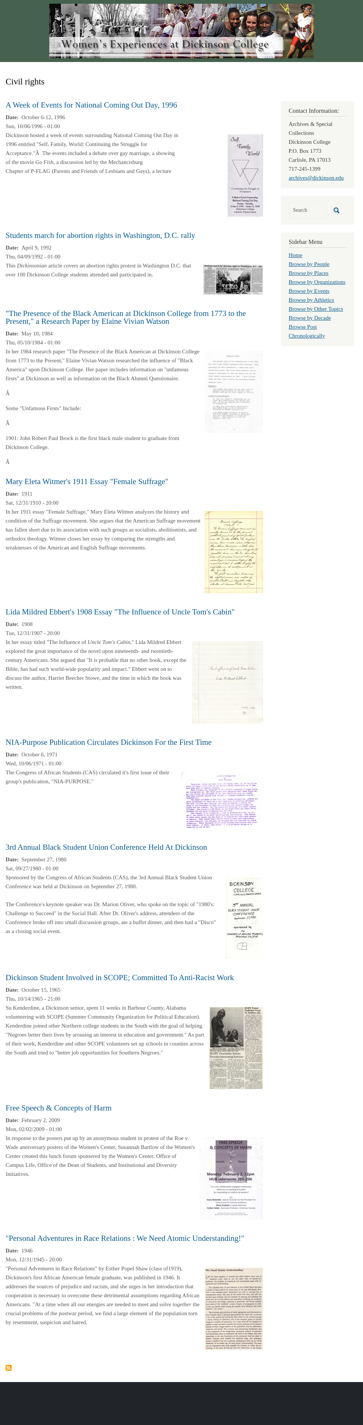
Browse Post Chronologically (307, 331)
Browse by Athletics (311, 300)
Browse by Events (309, 291)
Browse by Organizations (317, 282)
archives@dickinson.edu (316, 178)
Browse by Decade (310, 318)
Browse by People (309, 264)
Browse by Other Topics (316, 309)
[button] (245, 175)
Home (296, 255)
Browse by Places (309, 273)
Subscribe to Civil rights (9, 1368)
